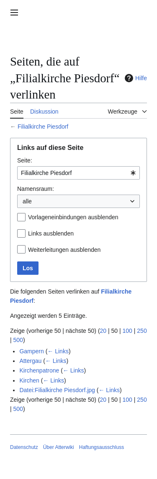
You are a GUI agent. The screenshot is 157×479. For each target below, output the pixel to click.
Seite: (24, 160)
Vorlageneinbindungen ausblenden (73, 217)
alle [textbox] (27, 201)
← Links (58, 351)
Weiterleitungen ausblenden (64, 249)
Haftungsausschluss (101, 447)
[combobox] (78, 173)
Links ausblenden (51, 233)
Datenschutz (24, 447)
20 (103, 330)
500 (18, 340)
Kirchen (29, 380)
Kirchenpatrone (39, 370)
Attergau (30, 360)
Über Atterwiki (58, 447)
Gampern (31, 351)
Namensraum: (35, 188)
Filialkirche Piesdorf (43, 126)
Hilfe (135, 78)
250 (142, 330)
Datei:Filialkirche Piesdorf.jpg (57, 390)
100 (127, 330)
